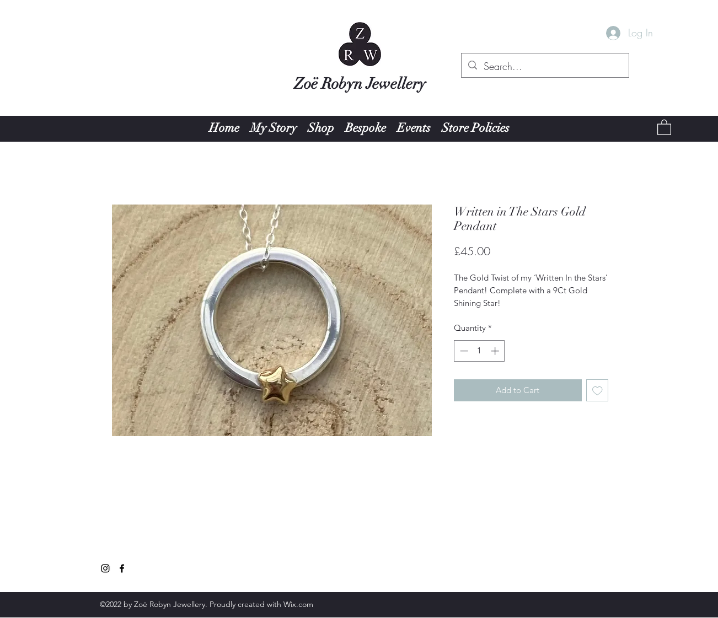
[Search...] (545, 66)
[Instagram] (105, 568)
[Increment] (496, 351)
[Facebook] (121, 568)
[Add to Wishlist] (597, 390)
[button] (664, 127)
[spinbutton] (479, 351)
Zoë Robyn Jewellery (360, 83)
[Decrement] (463, 351)
